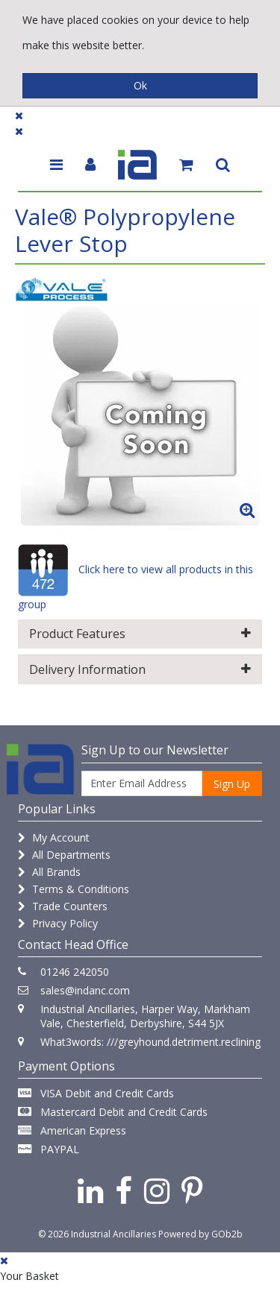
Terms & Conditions (73, 889)
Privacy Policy (58, 923)
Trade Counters (63, 906)
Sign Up (232, 784)
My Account (54, 837)
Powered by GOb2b (200, 1234)
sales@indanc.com (85, 990)
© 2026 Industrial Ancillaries (97, 1234)
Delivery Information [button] (139, 669)
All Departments (64, 855)
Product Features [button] (139, 633)
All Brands (49, 872)
